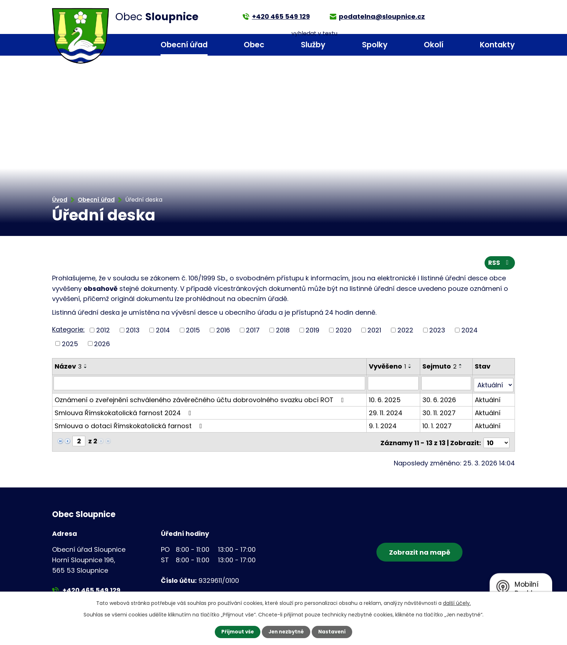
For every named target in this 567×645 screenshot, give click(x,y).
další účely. (457, 602)
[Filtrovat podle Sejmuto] (447, 384)
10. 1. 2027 (437, 425)
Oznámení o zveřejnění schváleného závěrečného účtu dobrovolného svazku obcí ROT (201, 399)
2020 (343, 331)
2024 (469, 331)
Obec (254, 44)
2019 (312, 331)
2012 (103, 331)
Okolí (433, 44)
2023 (437, 331)
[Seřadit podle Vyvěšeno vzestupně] (411, 366)
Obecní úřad (184, 44)
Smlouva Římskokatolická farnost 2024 (124, 412)
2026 (102, 345)
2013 (133, 331)
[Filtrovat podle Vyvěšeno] (394, 384)
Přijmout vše (235, 631)
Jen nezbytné (286, 631)
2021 (374, 331)
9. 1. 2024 (383, 425)
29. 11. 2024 (386, 412)
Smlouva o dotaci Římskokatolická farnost (130, 425)
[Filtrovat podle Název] (210, 384)
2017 (253, 331)
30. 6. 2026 (440, 399)
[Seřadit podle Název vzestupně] (86, 366)
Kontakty (497, 44)
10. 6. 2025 (385, 399)
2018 (283, 331)
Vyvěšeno (388, 368)
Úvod (121, 45)
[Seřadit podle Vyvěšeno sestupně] (411, 369)
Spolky (375, 44)
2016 (223, 331)
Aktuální (488, 399)
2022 (405, 331)
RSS (499, 264)
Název (68, 368)
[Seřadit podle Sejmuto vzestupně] (461, 366)
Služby (313, 44)
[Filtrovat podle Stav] (493, 384)
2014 (163, 331)
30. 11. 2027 (439, 412)
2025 (70, 345)
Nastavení (334, 631)
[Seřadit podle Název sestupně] (86, 369)
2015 (193, 331)
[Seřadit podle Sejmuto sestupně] (461, 369)
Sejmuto (440, 368)
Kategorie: (68, 330)
